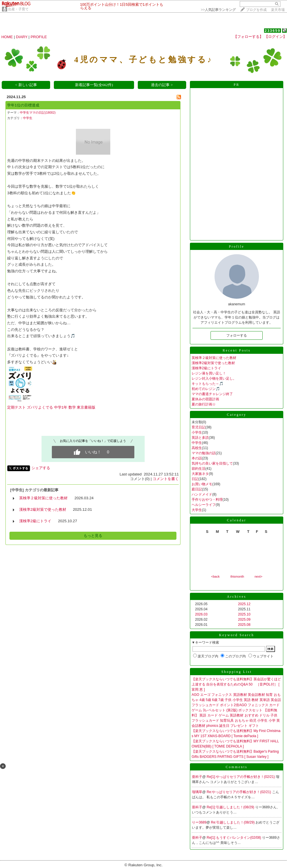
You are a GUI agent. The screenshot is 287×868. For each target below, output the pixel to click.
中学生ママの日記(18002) (38, 112)
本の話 (197, 458)
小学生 (197, 432)
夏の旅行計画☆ (204, 404)
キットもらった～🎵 (207, 384)
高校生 (197, 448)
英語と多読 (200, 438)
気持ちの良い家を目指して (212, 463)
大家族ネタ (200, 474)
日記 (195, 479)
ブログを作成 (256, 10)
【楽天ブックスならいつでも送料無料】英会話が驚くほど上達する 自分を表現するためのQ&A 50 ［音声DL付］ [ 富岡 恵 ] (236, 684)
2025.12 (244, 604)
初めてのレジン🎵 (206, 389)
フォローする (236, 335)
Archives (236, 597)
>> (218, 10)
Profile (236, 246)
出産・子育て (18, 9)
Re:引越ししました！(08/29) (233, 822)
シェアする (41, 468)
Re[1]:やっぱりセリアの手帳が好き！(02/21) (241, 777)
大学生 (197, 510)
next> (258, 576)
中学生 (27, 118)
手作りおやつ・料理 (207, 500)
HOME (7, 37)
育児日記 (198, 427)
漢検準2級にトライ (35, 521)
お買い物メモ (202, 484)
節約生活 (198, 469)
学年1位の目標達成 (23, 105)
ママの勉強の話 (204, 453)
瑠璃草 (197, 792)
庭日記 (197, 489)
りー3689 (199, 822)
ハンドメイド (202, 494)
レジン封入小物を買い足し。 (214, 378)
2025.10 (244, 614)
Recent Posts (237, 350)
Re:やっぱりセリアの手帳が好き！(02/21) (239, 792)
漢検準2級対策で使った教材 (42, 509)
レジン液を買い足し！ (209, 373)
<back (215, 576)
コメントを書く (166, 479)
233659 (272, 30)
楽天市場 (278, 10)
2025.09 (244, 619)
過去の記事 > (162, 85)
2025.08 (244, 625)
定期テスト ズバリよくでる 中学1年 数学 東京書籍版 (51, 407)
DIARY (21, 37)
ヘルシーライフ (204, 505)
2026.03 (201, 614)
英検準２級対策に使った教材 (43, 498)
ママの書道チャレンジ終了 (212, 394)
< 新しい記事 (26, 85)
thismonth (237, 576)
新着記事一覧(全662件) (94, 85)
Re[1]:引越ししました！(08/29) (231, 807)
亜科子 (197, 777)
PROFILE (39, 37)
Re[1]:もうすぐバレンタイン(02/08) (234, 838)
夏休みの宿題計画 (205, 399)
